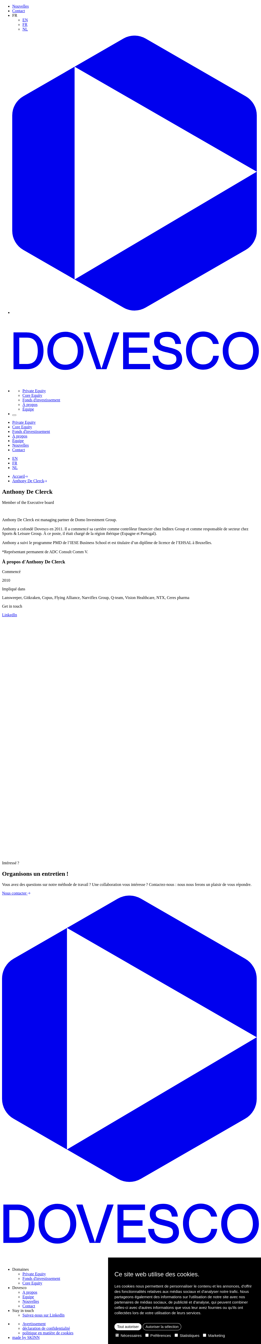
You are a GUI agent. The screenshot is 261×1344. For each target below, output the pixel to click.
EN (25, 20)
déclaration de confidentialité (46, 1328)
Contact (18, 11)
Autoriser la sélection (162, 1327)
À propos (29, 404)
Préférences (158, 1335)
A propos (29, 1292)
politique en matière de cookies (47, 1333)
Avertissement (34, 1324)
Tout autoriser (128, 1327)
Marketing (214, 1335)
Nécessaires (128, 1335)
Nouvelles (20, 6)
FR (25, 24)
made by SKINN (26, 1337)
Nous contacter (16, 893)
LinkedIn (9, 615)
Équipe (28, 409)
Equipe (28, 1297)
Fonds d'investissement (41, 400)
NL (25, 29)
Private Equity (34, 391)
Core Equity (32, 395)
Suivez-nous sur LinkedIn (43, 1315)
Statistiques (187, 1335)
